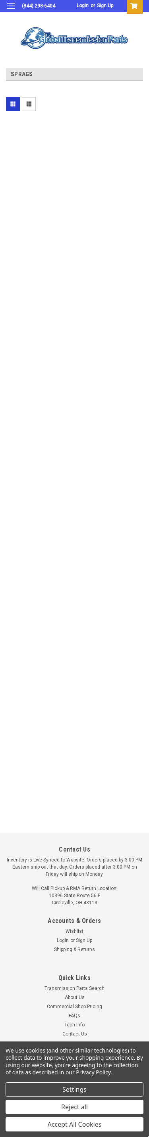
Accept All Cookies (75, 1124)
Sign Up (105, 5)
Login (83, 5)
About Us (75, 997)
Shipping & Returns (74, 949)
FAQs (74, 1015)
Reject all (74, 1107)
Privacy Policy (93, 1072)
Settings (74, 1089)
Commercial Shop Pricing (74, 1006)
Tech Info (74, 1025)
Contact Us (74, 1034)
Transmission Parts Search (74, 988)
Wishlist (74, 931)
